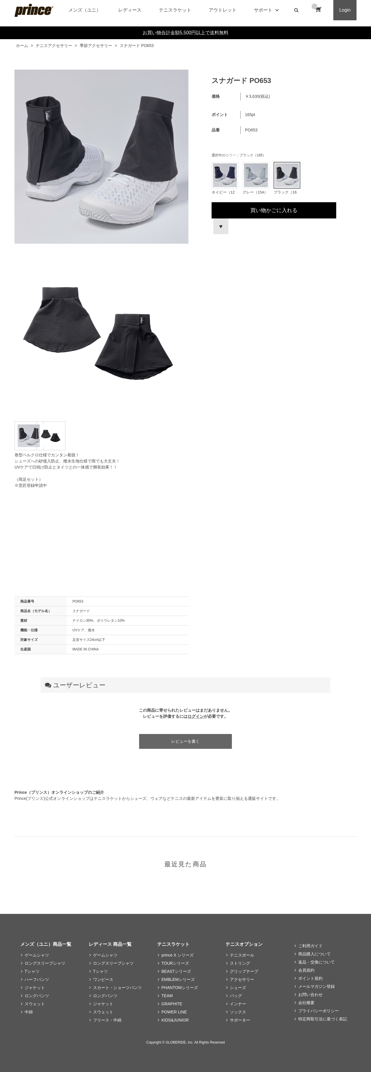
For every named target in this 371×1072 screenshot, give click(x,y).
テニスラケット (175, 10)
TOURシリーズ (175, 963)
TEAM (167, 995)
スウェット (35, 1004)
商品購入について (314, 954)
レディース (129, 10)
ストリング (240, 963)
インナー (238, 1004)
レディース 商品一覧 (110, 944)
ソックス (238, 1012)
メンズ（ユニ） (84, 10)
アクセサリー (242, 979)
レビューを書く (185, 741)
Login (344, 10)
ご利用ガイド (310, 945)
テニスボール (242, 955)
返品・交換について (316, 962)
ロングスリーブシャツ (45, 963)
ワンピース (103, 979)
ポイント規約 (310, 978)
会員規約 (306, 970)
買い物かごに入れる (273, 210)
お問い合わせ (310, 994)
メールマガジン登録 (316, 986)
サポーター (240, 1020)
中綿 (29, 1012)
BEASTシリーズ (176, 971)
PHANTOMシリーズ (179, 987)
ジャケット (35, 987)
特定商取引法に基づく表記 (322, 1019)
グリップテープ (244, 971)
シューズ (238, 987)
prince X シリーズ (177, 955)
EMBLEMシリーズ (178, 979)
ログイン (196, 716)
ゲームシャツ (37, 955)
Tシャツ (32, 971)
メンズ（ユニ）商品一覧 (45, 944)
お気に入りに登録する (220, 226)
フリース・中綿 (107, 1020)
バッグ (236, 995)
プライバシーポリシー (318, 1010)
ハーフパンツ (37, 979)
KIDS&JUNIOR (175, 1020)
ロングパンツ (37, 995)
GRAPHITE (171, 1004)
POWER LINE (174, 1012)
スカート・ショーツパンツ (117, 987)
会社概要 (306, 1002)
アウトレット (223, 10)
